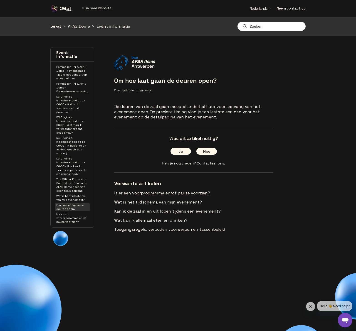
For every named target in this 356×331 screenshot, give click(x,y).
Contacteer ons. (211, 163)
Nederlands (260, 8)
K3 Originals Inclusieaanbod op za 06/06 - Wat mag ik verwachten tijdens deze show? (70, 125)
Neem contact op (291, 8)
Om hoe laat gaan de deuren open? (70, 207)
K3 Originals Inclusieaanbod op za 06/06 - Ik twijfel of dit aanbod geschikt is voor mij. (71, 145)
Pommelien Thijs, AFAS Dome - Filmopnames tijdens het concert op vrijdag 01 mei (71, 72)
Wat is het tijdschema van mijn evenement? (71, 198)
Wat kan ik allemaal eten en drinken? (150, 220)
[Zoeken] (271, 26)
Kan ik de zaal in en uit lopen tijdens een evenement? (167, 211)
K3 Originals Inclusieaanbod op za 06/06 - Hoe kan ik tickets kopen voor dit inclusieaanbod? (71, 166)
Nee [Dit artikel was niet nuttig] (206, 151)
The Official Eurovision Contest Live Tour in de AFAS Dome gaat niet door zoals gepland (71, 185)
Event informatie (113, 26)
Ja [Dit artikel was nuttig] (180, 151)
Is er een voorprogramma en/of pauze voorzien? (71, 218)
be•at (55, 26)
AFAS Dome (79, 26)
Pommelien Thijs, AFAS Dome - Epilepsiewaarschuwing (72, 87)
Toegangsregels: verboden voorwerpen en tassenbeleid (169, 229)
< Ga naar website (96, 8)
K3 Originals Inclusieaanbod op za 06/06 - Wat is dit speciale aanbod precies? (70, 104)
